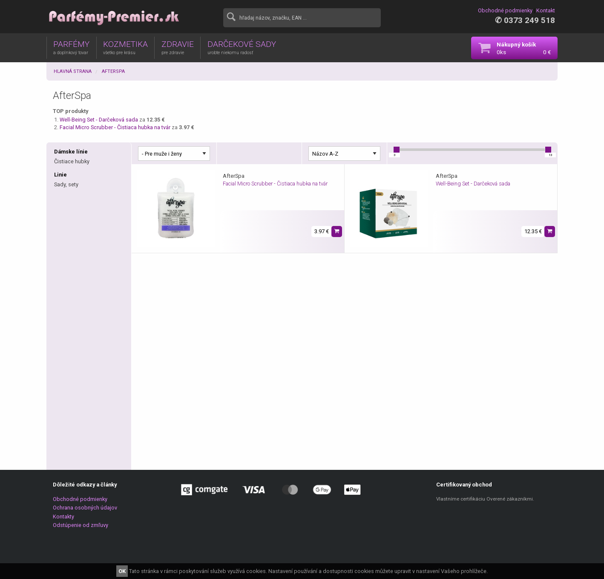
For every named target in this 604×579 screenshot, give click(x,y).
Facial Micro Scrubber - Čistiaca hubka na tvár (116, 127)
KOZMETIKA (125, 47)
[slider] (397, 150)
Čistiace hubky (71, 161)
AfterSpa (113, 71)
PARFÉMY (71, 47)
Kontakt (545, 10)
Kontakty (63, 516)
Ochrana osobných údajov (85, 507)
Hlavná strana (73, 71)
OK (122, 571)
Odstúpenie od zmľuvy (80, 525)
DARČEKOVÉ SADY (241, 47)
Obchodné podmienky (505, 10)
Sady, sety (66, 184)
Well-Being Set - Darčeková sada (99, 119)
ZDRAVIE (177, 47)
